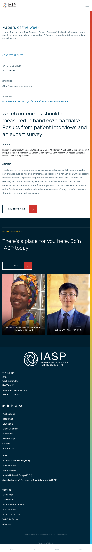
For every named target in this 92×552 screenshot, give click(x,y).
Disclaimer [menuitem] (7, 495)
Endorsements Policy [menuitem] (13, 505)
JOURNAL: (7, 81)
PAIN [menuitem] (4, 456)
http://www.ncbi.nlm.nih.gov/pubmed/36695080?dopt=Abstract (35, 101)
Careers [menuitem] (6, 443)
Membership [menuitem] (8, 439)
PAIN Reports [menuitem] (9, 465)
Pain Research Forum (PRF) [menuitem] (16, 460)
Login (80, 548)
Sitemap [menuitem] (6, 524)
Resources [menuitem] (7, 419)
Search (57, 548)
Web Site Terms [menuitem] (10, 519)
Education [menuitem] (7, 424)
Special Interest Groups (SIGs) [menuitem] (17, 475)
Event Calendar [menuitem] (10, 429)
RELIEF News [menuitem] (9, 470)
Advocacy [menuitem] (7, 434)
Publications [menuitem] (8, 414)
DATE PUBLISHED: (11, 66)
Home (11, 548)
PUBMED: (7, 96)
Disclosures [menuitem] (8, 500)
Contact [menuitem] (6, 490)
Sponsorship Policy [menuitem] (12, 514)
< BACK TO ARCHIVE (12, 55)
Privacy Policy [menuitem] (9, 509)
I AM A (34, 548)
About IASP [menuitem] (8, 448)
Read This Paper (16, 209)
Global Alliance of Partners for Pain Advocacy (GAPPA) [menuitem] (29, 480)
